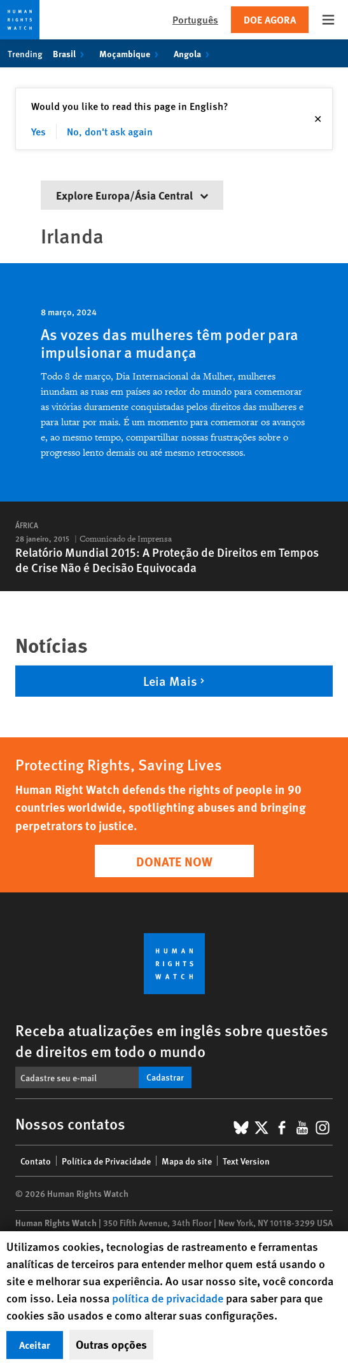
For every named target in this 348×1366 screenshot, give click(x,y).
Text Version (246, 1160)
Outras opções (111, 1344)
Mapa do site (187, 1160)
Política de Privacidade (106, 1160)
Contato (35, 1160)
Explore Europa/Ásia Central (132, 195)
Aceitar (34, 1344)
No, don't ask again (110, 131)
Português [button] (195, 19)
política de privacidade (169, 1298)
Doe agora (270, 19)
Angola (194, 53)
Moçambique (131, 53)
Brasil (71, 53)
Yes (38, 131)
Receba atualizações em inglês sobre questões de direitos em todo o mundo (171, 1040)
